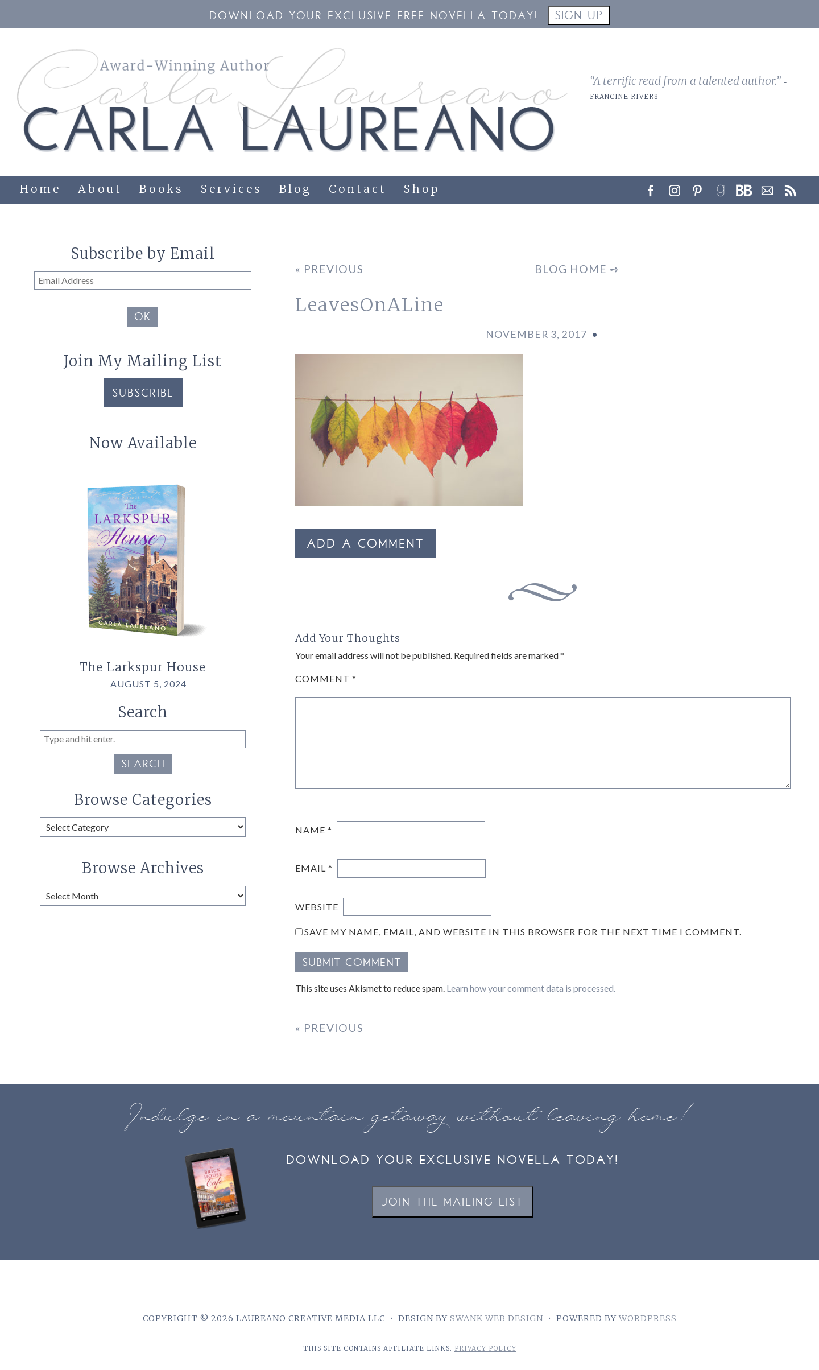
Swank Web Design (496, 1318)
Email (314, 868)
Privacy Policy (485, 1348)
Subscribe (143, 394)
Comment (326, 678)
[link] (725, 188)
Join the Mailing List (452, 1203)
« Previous (329, 268)
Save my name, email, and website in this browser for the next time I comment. (523, 931)
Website (316, 906)
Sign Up (579, 17)
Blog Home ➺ (577, 268)
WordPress (648, 1318)
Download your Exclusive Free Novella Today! (373, 17)
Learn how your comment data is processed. (530, 988)
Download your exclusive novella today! (452, 1161)
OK (142, 318)
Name (313, 829)
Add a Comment (365, 545)
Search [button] (143, 765)
